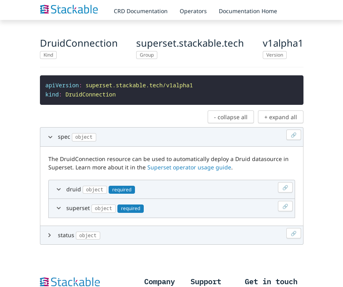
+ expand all (280, 115)
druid (179, 186)
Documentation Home (248, 11)
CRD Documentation (141, 11)
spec (179, 134)
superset (179, 205)
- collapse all (231, 115)
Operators (193, 11)
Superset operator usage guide (189, 165)
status (179, 232)
